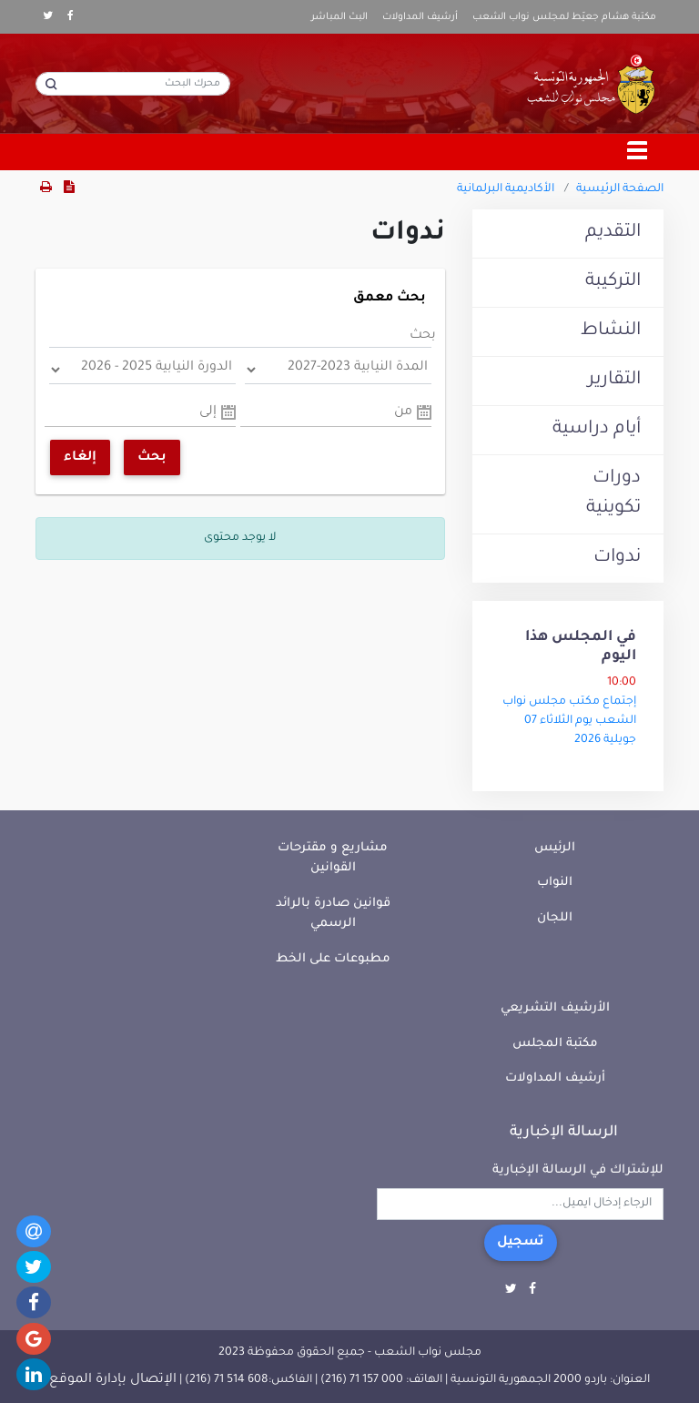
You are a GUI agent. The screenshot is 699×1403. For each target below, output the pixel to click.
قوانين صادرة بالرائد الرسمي (333, 914)
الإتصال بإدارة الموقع (113, 1380)
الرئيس (554, 848)
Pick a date (424, 412)
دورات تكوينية (613, 494)
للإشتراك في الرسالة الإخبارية (578, 1170)
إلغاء (80, 458)
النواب (554, 883)
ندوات (617, 558)
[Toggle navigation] (638, 152)
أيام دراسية (596, 430)
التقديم (613, 233)
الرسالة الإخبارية (564, 1132)
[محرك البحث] (132, 84)
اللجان (554, 918)
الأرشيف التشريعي (555, 1008)
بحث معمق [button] (389, 298)
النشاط (611, 331)
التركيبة (613, 282)
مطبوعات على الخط (333, 959)
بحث (423, 336)
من (403, 412)
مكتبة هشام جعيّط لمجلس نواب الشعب (564, 17)
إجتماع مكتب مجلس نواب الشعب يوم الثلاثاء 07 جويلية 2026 (569, 721)
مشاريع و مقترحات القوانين (333, 858)
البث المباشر (339, 17)
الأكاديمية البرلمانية (505, 189)
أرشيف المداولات (420, 17)
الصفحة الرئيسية (620, 189)
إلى (208, 412)
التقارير (614, 381)
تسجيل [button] (520, 1242)
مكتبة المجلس (555, 1044)
